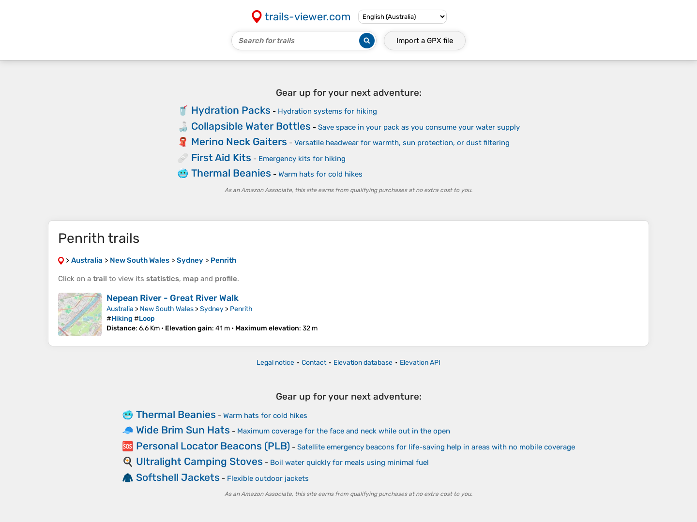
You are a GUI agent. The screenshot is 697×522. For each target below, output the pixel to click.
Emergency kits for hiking (302, 158)
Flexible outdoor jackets (268, 478)
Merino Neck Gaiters (239, 141)
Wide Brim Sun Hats (183, 430)
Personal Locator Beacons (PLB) (213, 446)
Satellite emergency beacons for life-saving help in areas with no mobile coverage (436, 447)
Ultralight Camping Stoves (199, 461)
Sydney (212, 309)
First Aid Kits (221, 157)
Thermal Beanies (231, 173)
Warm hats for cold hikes (320, 174)
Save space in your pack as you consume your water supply (419, 127)
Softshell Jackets (178, 477)
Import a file (424, 40)
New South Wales (167, 309)
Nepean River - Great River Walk (172, 298)
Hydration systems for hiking (327, 111)
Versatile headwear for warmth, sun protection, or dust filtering (402, 142)
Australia (120, 309)
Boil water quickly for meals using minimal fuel (349, 462)
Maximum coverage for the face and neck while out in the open (343, 431)
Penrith (241, 309)
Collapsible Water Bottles (251, 126)
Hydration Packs (231, 110)
